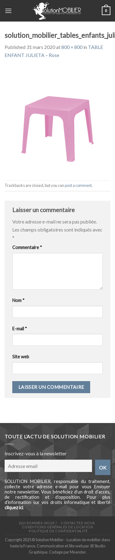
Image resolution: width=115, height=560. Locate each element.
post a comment (78, 185)
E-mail (19, 328)
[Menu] (8, 10)
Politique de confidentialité (58, 531)
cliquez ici (14, 507)
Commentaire (27, 247)
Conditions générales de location (57, 527)
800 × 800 (71, 47)
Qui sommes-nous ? (38, 523)
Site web (20, 356)
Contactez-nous (78, 523)
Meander (78, 552)
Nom (18, 300)
